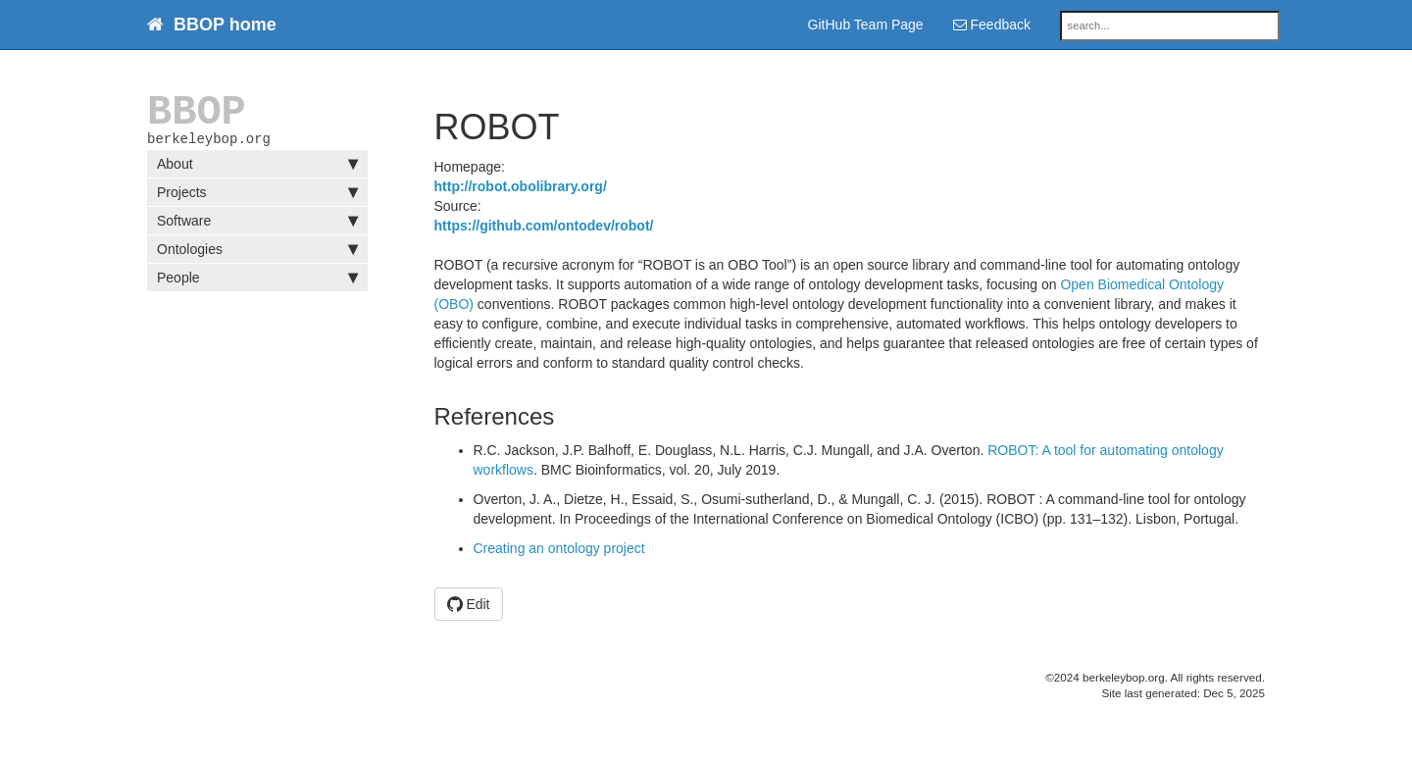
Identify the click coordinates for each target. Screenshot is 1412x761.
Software (257, 224)
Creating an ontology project (559, 548)
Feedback (992, 24)
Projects (257, 196)
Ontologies (257, 253)
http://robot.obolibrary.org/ (520, 186)
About (257, 168)
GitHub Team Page (866, 24)
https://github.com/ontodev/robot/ (544, 225)
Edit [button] (468, 604)
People (257, 281)
